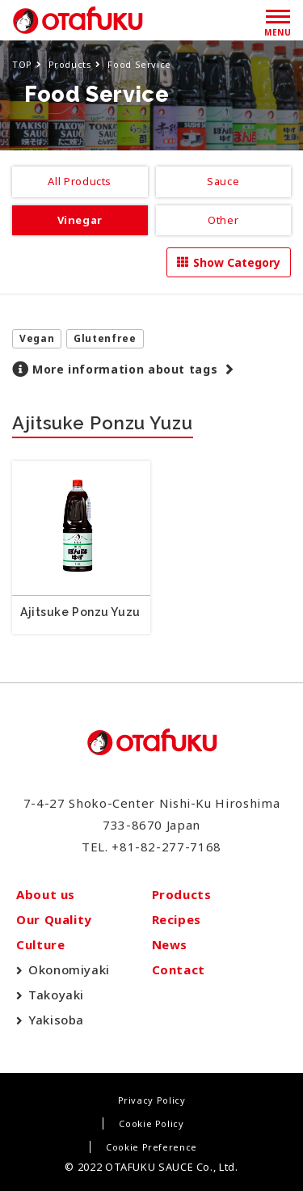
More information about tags (124, 369)
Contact (178, 969)
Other (223, 220)
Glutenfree (105, 338)
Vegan (36, 338)
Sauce (223, 181)
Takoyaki (56, 994)
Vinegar (80, 220)
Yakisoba (56, 1020)
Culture (40, 944)
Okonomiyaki (69, 969)
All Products (80, 181)
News (170, 944)
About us (45, 894)
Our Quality (54, 919)
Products (70, 64)
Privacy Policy (152, 1100)
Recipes (176, 919)
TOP (22, 64)
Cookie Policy (151, 1123)
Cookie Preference (151, 1147)
